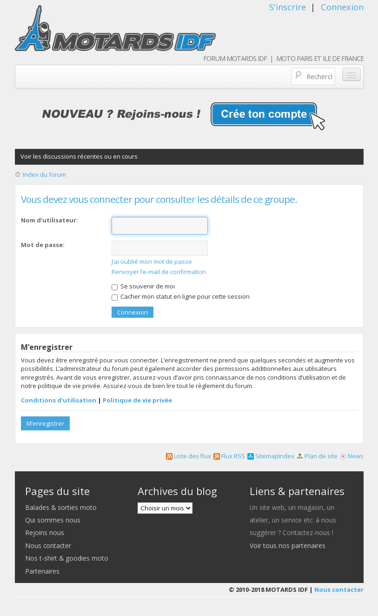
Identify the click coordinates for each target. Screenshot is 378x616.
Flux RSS (229, 456)
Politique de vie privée (137, 400)
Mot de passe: (43, 245)
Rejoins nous (44, 532)
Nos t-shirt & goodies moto (66, 558)
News (352, 456)
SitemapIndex (270, 456)
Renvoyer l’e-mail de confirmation (159, 272)
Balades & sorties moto (61, 507)
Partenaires (42, 571)
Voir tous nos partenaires (287, 545)
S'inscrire (287, 7)
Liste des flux (188, 456)
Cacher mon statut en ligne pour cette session (181, 296)
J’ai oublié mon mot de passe (152, 261)
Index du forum (44, 174)
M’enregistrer (45, 423)
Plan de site (317, 456)
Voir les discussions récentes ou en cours (79, 156)
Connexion (342, 7)
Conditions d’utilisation (58, 400)
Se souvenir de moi (143, 286)
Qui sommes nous (52, 520)
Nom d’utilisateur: (49, 220)
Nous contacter (48, 545)
